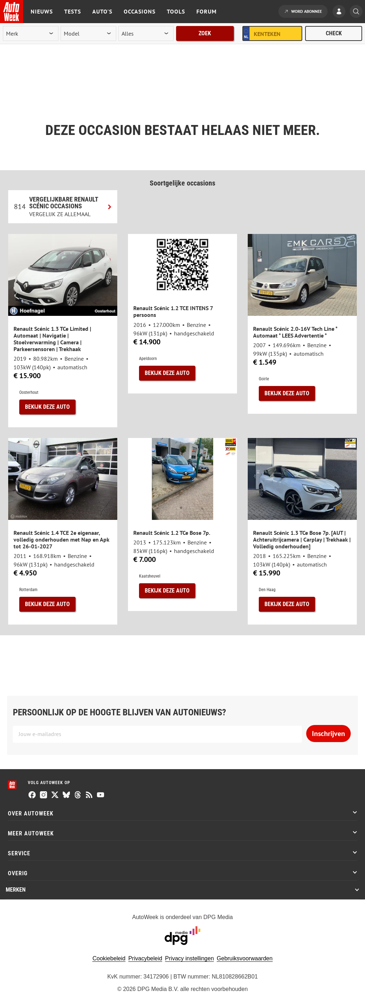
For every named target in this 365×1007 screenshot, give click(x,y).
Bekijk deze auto (47, 406)
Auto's (102, 11)
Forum (206, 11)
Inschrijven (328, 733)
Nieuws (42, 11)
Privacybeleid (145, 958)
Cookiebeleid (108, 958)
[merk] (30, 33)
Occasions (139, 11)
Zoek (205, 33)
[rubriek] (146, 33)
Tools (176, 11)
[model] (88, 33)
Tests (72, 11)
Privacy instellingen (189, 958)
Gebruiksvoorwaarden (245, 958)
